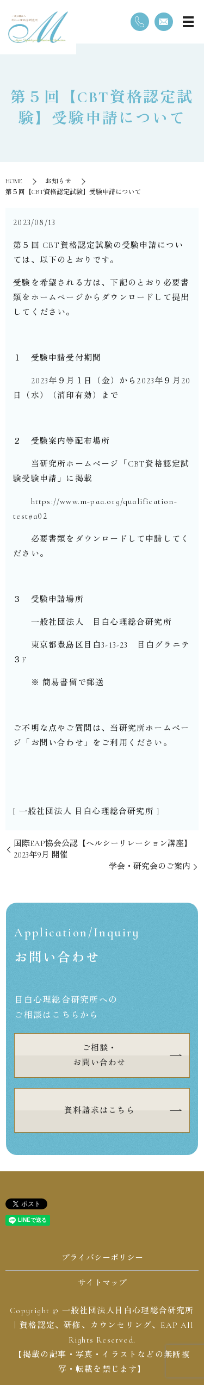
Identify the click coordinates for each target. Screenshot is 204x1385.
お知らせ (58, 181)
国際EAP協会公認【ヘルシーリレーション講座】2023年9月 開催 (103, 849)
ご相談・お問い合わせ (99, 1055)
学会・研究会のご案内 (149, 866)
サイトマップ (102, 1283)
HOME (13, 181)
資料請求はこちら (99, 1110)
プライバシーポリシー (102, 1258)
